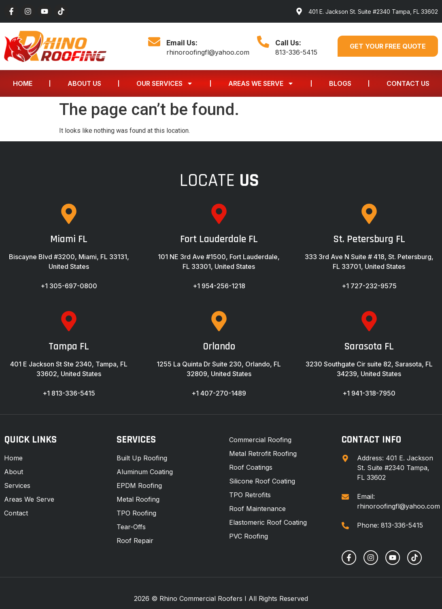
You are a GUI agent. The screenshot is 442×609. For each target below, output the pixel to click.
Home (22, 83)
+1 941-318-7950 (368, 393)
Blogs (340, 83)
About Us (84, 83)
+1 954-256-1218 (219, 286)
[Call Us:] (263, 42)
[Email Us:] (154, 42)
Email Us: (182, 43)
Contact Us (408, 83)
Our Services (164, 83)
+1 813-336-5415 (68, 393)
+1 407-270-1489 (218, 393)
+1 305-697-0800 (68, 286)
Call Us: (288, 43)
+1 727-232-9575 (369, 286)
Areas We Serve (261, 83)
